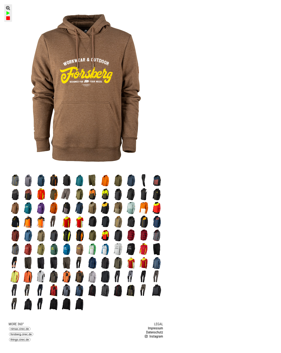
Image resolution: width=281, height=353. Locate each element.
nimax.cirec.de (20, 328)
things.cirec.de (20, 339)
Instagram (153, 336)
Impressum (155, 328)
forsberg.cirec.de (21, 334)
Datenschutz (154, 332)
